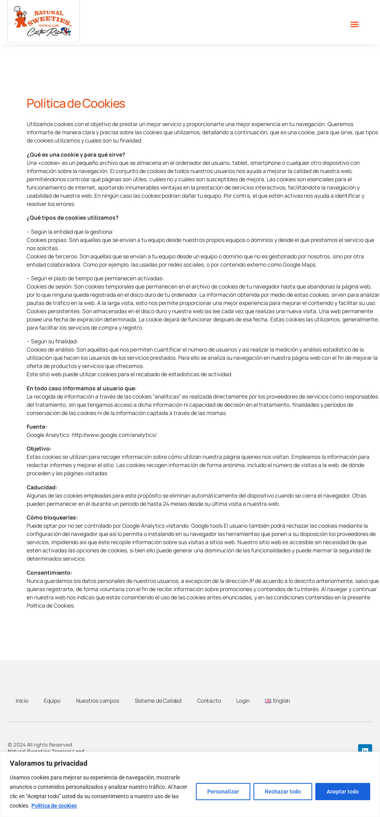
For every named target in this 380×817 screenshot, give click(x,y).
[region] (190, 784)
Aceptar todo (343, 791)
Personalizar (223, 791)
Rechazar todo (283, 791)
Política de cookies (54, 806)
